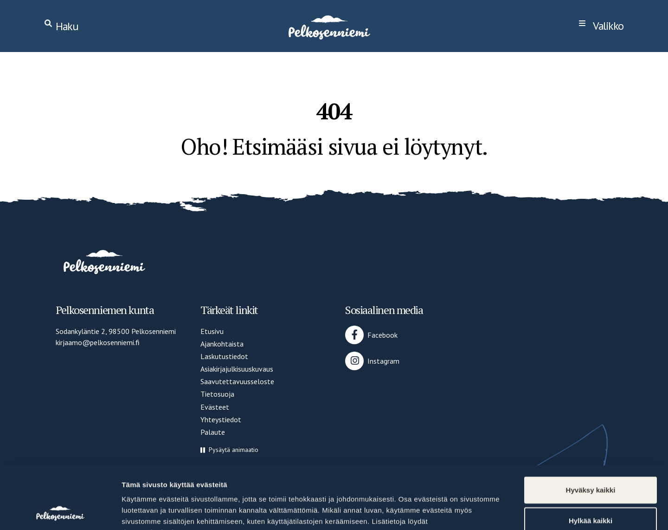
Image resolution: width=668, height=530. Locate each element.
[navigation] (601, 26)
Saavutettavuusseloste (237, 381)
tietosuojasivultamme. (160, 474)
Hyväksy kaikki (591, 431)
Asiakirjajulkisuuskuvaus (236, 368)
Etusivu (212, 331)
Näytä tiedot (496, 512)
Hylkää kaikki (590, 462)
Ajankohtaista (222, 343)
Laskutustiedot (224, 356)
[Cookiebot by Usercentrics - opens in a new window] (60, 512)
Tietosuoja (217, 394)
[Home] (328, 26)
